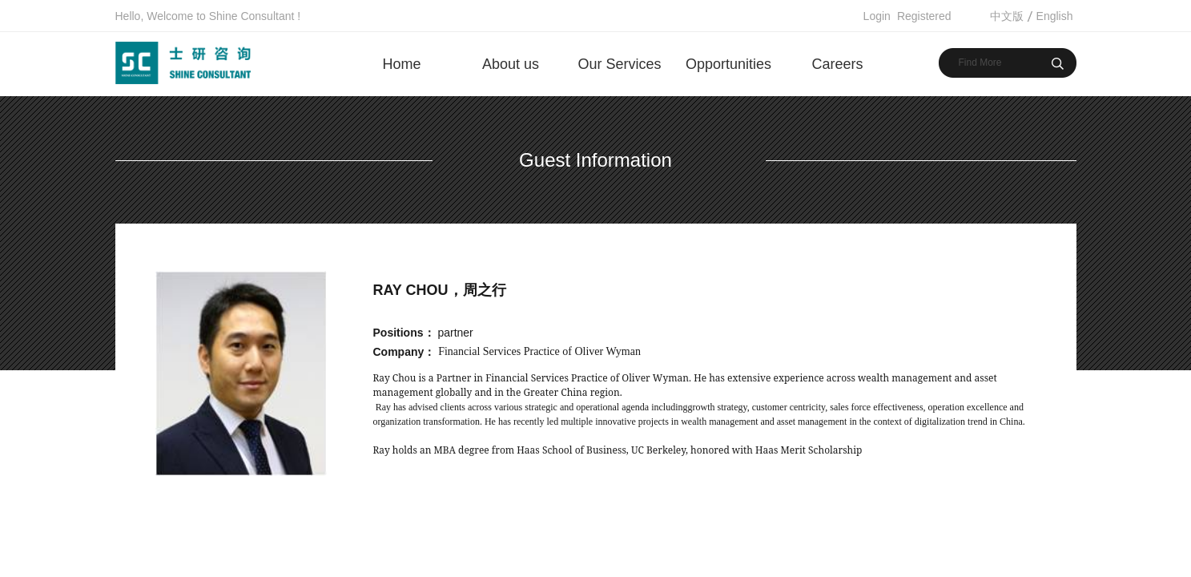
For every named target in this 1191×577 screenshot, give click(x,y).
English (1054, 16)
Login (877, 16)
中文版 (1007, 16)
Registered (924, 16)
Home (401, 64)
